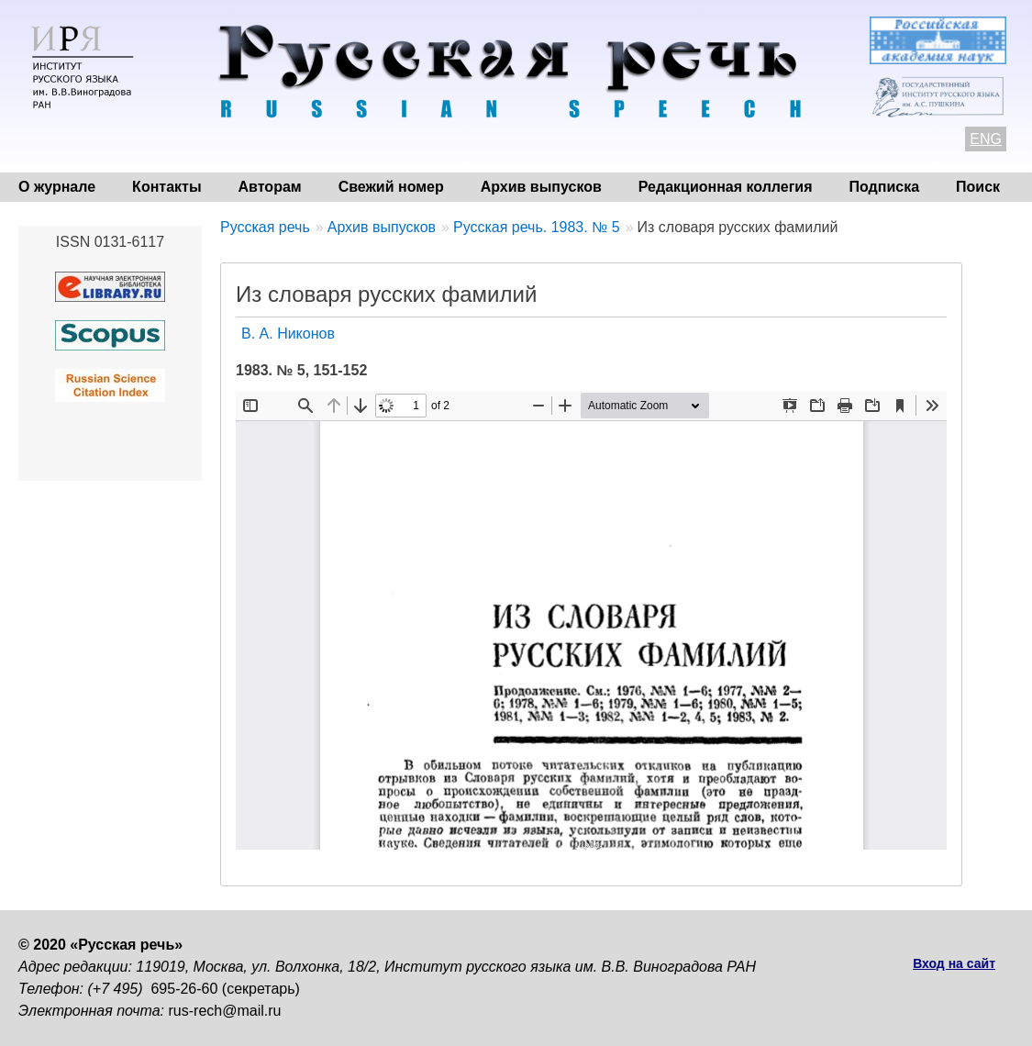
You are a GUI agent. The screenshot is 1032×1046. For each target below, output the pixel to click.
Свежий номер (391, 187)
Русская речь (265, 227)
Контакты (166, 187)
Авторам (270, 187)
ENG (986, 139)
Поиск (978, 187)
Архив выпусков (541, 187)
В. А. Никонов (288, 333)
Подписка (884, 187)
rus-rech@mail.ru (225, 1010)
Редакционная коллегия (725, 187)
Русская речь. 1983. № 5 (536, 227)
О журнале (56, 187)
